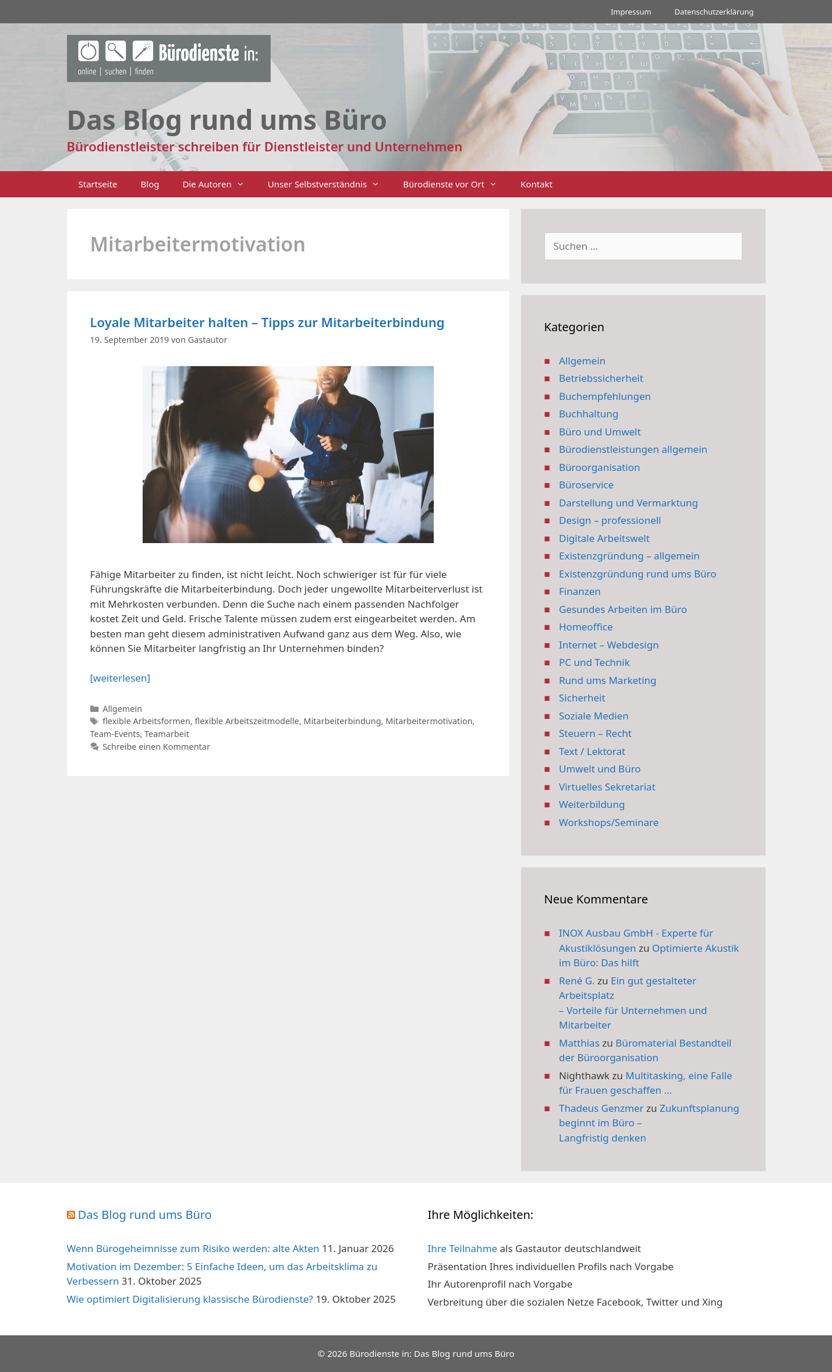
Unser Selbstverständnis (329, 184)
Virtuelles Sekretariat (607, 786)
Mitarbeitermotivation (428, 720)
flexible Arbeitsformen (146, 720)
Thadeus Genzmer (601, 1108)
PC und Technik (594, 662)
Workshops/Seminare (608, 822)
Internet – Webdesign (609, 644)
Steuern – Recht (595, 733)
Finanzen (580, 591)
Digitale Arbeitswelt (604, 538)
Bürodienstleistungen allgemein (633, 449)
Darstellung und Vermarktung (628, 502)
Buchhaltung (588, 413)
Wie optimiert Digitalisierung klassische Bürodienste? (190, 1299)
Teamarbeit (166, 733)
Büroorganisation (599, 467)
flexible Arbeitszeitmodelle (246, 720)
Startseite (98, 184)
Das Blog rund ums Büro (145, 1214)
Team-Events (115, 733)
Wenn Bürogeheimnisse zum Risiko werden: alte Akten (193, 1248)
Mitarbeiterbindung (342, 720)
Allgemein (122, 708)
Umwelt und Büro (600, 768)
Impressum (631, 11)
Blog (150, 184)
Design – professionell (610, 520)
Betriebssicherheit (601, 378)
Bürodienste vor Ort (456, 184)
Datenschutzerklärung (714, 11)
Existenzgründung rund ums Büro (637, 573)
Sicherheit (582, 697)
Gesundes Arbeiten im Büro (623, 609)
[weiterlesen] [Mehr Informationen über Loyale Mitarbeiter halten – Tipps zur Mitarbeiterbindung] (120, 678)
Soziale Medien (594, 715)
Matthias (579, 1043)
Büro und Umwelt (600, 431)
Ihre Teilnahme (463, 1248)
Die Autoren (219, 184)
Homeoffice (586, 626)
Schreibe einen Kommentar (156, 746)
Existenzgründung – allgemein (629, 555)
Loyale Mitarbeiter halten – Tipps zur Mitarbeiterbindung (267, 322)
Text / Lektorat (592, 751)
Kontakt (537, 184)
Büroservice (586, 484)
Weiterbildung (592, 804)
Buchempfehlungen (605, 396)
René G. (577, 980)
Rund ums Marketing (608, 680)
